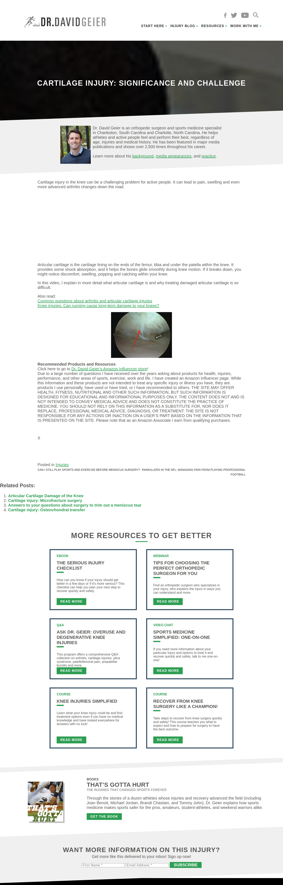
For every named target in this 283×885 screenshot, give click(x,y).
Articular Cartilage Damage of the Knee (45, 497)
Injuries (62, 466)
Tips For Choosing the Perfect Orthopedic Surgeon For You (181, 570)
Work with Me (244, 26)
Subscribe (186, 866)
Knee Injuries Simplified (87, 703)
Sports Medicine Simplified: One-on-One (181, 636)
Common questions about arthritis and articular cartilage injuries (95, 301)
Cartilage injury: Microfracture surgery (45, 502)
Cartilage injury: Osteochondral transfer (46, 511)
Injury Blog (182, 26)
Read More (71, 603)
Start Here (152, 26)
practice (209, 156)
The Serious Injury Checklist (80, 567)
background (143, 156)
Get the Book (104, 818)
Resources (212, 26)
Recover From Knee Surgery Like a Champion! (185, 705)
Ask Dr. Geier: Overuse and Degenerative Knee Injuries (91, 639)
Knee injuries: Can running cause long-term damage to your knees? (98, 305)
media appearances (173, 156)
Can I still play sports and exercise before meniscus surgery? (89, 471)
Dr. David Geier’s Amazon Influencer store (109, 369)
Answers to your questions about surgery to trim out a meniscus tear (75, 507)
